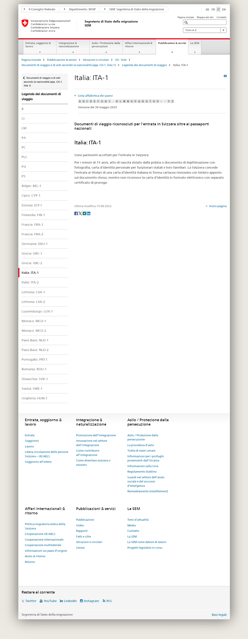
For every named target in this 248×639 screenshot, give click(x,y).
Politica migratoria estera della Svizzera (45, 526)
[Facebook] (76, 213)
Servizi (80, 547)
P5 (24, 176)
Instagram (91, 601)
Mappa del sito (205, 17)
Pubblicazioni (85, 519)
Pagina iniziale (186, 17)
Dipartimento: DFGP (80, 9)
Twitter (30, 601)
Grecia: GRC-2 (32, 263)
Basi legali (219, 615)
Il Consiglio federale (39, 9)
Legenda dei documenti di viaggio (144, 65)
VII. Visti (121, 59)
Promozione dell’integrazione (96, 435)
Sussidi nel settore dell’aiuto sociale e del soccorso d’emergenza (145, 481)
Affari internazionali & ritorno (138, 44)
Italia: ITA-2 (30, 282)
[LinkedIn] (88, 213)
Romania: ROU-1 (34, 369)
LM (24, 128)
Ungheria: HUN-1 (35, 398)
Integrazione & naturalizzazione (69, 44)
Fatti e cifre (83, 536)
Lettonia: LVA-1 (33, 292)
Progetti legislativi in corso (144, 547)
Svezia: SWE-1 (32, 388)
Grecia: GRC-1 (32, 253)
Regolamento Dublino (142, 471)
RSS (109, 601)
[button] (187, 22)
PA (24, 138)
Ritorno (30, 562)
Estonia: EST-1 (32, 205)
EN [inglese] (224, 9)
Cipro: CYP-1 (31, 195)
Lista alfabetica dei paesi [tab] (95, 95)
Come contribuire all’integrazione (87, 453)
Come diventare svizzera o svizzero (93, 462)
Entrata (29, 435)
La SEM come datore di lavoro (146, 542)
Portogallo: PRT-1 (35, 359)
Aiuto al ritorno (35, 556)
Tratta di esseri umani (141, 450)
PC (24, 147)
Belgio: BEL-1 (31, 186)
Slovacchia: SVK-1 (35, 379)
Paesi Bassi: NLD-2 (35, 350)
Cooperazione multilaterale (43, 545)
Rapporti (82, 530)
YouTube (50, 601)
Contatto (222, 17)
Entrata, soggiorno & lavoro (38, 44)
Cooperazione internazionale (44, 539)
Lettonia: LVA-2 (33, 302)
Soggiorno (32, 440)
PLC (24, 157)
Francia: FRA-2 (32, 234)
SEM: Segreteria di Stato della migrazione (134, 9)
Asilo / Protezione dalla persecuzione (106, 44)
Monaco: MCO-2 (34, 330)
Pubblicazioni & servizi (173, 44)
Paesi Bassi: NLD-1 (35, 340)
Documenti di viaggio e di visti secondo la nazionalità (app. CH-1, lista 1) (69, 65)
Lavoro (29, 446)
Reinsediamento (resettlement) (147, 491)
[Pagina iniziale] (84, 25)
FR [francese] (213, 9)
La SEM (194, 43)
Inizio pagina (218, 206)
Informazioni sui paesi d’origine (46, 550)
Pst (24, 166)
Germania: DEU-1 (35, 244)
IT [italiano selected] (218, 9)
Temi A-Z (204, 30)
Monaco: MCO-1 (34, 321)
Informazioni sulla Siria (142, 466)
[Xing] (85, 213)
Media (131, 525)
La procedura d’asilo (140, 445)
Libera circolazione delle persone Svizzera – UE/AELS (46, 454)
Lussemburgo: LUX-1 (37, 311)
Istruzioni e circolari (96, 59)
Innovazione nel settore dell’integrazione (91, 443)
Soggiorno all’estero (38, 461)
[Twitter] (81, 213)
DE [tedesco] (207, 9)
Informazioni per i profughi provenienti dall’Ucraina (145, 458)
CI (23, 118)
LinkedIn (70, 601)
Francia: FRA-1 (32, 224)
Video (80, 525)
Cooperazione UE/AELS (40, 534)
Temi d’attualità (138, 519)
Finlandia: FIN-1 (33, 215)
